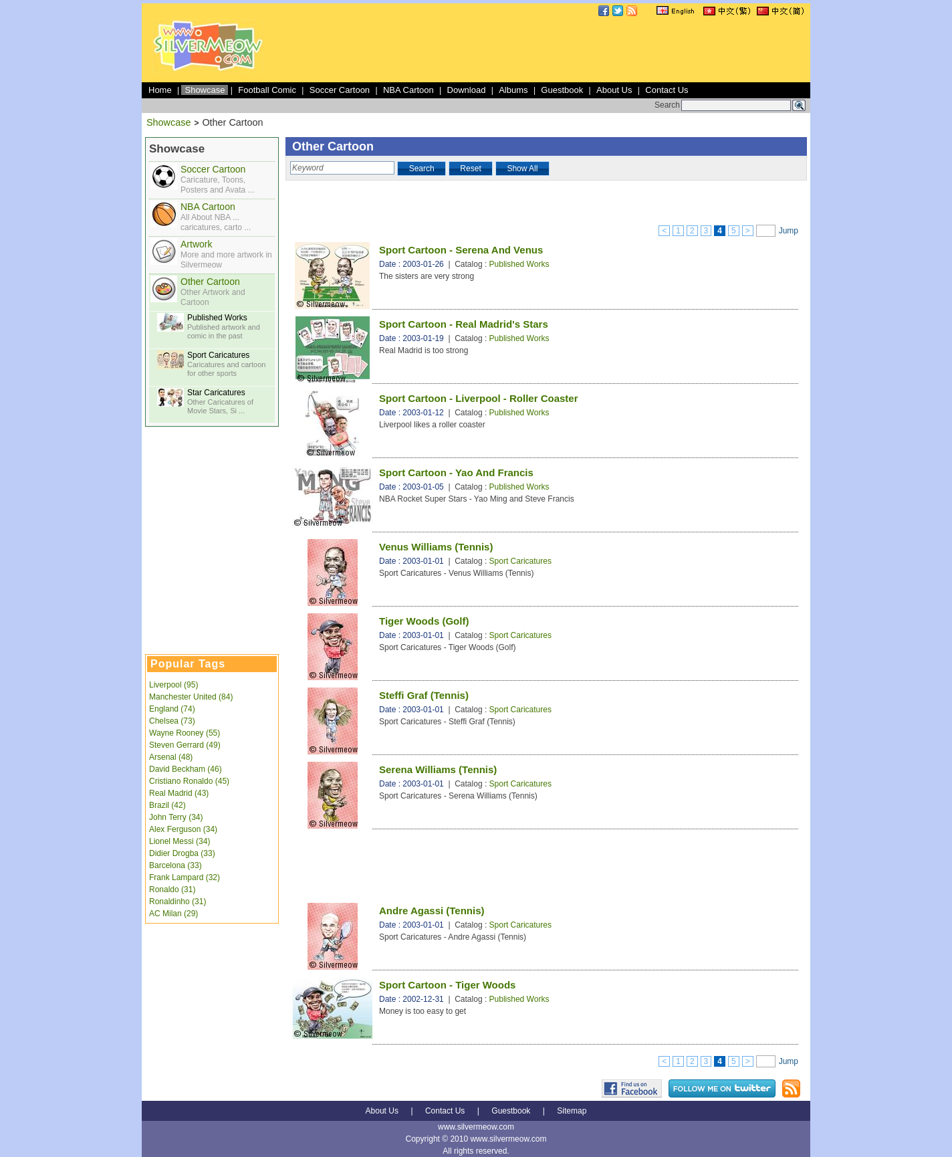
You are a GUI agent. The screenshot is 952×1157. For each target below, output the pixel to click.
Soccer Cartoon (340, 90)
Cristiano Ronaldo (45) (189, 781)
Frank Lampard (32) (184, 877)
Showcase (205, 90)
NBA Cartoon (408, 90)
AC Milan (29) (173, 913)
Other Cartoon (210, 281)
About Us (614, 90)
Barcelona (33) (175, 865)
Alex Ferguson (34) (183, 829)
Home (160, 90)
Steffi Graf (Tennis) (424, 695)
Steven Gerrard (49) (185, 745)
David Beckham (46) (185, 769)
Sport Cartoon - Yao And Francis (456, 472)
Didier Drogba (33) (182, 853)
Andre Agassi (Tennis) (432, 910)
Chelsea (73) (172, 721)
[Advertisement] (564, 49)
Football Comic (267, 90)
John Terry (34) (176, 817)
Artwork (196, 244)
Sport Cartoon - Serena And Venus (461, 249)
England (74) (172, 709)
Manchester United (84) (191, 697)
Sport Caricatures (218, 355)
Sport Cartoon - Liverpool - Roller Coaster (478, 398)
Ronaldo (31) (172, 889)
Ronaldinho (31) (177, 901)
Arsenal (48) (171, 757)
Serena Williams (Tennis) (438, 769)
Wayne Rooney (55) (184, 733)
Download (466, 90)
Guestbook (562, 90)
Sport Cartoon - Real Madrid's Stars (463, 324)
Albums (513, 90)
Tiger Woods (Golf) (424, 621)
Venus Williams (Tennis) (436, 546)
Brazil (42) (167, 805)
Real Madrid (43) (179, 793)
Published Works (217, 317)
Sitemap (571, 1111)
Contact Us (666, 90)
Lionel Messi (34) (179, 841)
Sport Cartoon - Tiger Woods (447, 984)
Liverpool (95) (173, 685)
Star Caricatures (216, 392)
